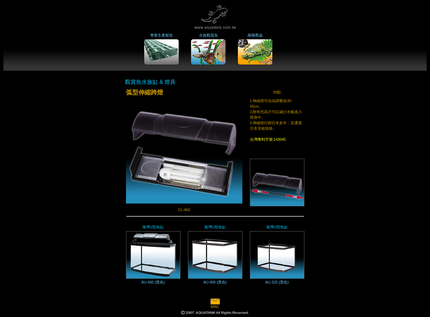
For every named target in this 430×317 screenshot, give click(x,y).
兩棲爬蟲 (255, 35)
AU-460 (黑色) (153, 282)
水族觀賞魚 (208, 35)
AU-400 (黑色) (215, 282)
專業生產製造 (161, 35)
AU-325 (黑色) (277, 282)
